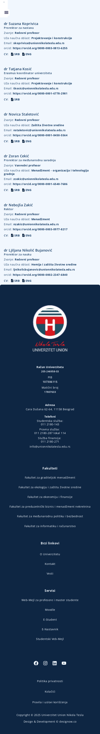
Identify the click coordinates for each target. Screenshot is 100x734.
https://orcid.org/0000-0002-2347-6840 (35, 275)
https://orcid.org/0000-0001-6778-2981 (35, 93)
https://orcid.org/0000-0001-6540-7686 (35, 184)
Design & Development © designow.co (50, 721)
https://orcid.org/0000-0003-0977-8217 (35, 229)
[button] (94, 9)
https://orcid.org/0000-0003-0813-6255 (35, 48)
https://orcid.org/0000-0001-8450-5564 (35, 135)
